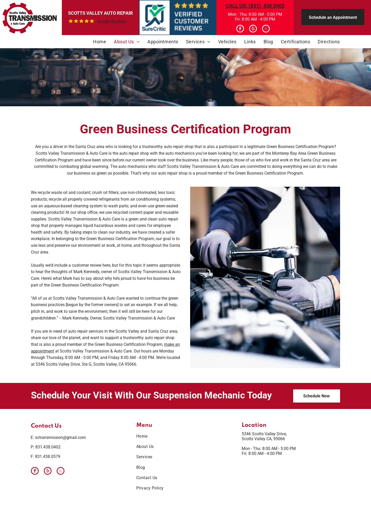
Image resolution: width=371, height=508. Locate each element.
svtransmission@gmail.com (60, 437)
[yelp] (253, 29)
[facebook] (240, 29)
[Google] (266, 29)
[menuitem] (99, 41)
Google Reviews (111, 21)
